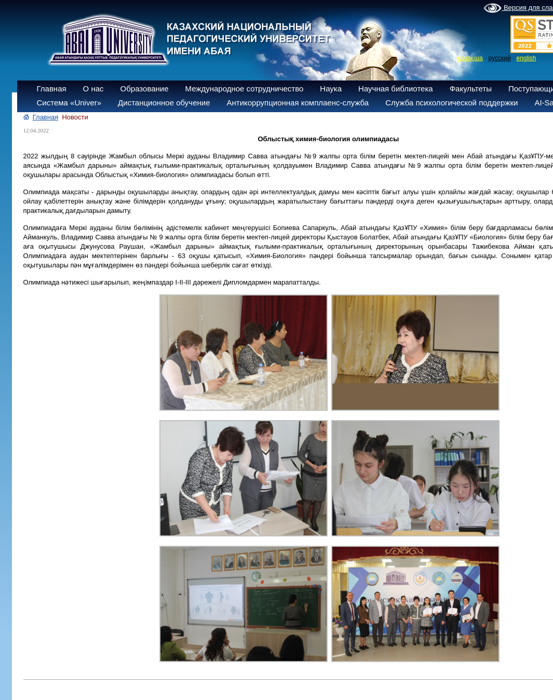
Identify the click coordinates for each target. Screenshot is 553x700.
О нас (93, 88)
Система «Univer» (69, 102)
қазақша (470, 58)
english (526, 58)
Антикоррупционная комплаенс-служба (297, 102)
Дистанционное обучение (164, 102)
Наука (331, 88)
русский (500, 58)
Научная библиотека (395, 88)
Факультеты (471, 88)
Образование (144, 88)
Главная (51, 88)
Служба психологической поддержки (451, 102)
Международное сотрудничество (244, 88)
